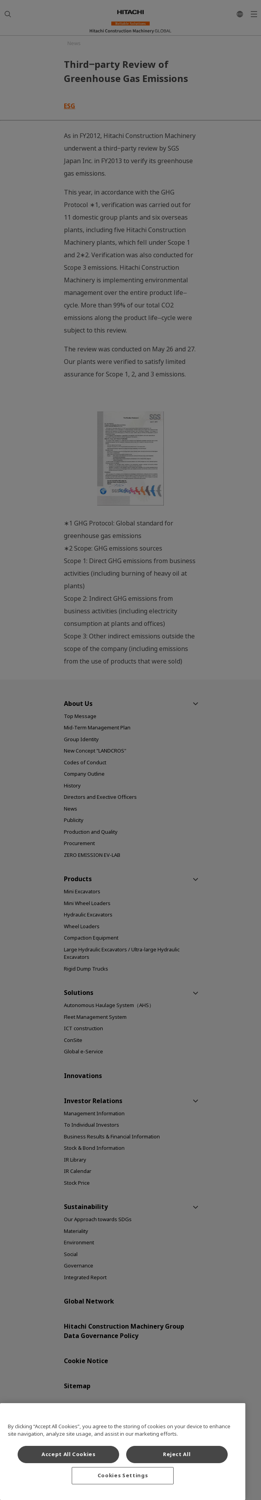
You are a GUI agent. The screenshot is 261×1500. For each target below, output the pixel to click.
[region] (122, 1451)
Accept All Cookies (69, 1454)
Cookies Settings (123, 1475)
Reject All (177, 1454)
